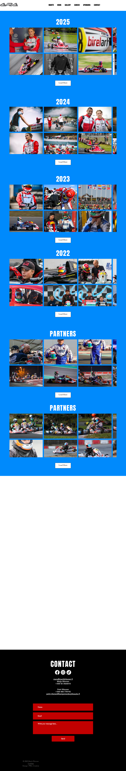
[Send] (63, 739)
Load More (63, 83)
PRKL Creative (34, 766)
